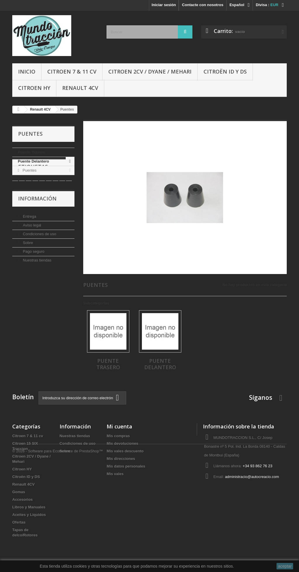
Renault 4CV (80, 87)
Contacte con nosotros (202, 5)
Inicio (26, 71)
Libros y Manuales (28, 507)
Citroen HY (34, 87)
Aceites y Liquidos (29, 514)
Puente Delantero (33, 161)
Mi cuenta (119, 426)
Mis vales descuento (125, 451)
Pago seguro (33, 283)
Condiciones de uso (39, 265)
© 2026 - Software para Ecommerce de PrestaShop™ (57, 556)
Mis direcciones (121, 458)
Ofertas (19, 522)
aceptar (285, 566)
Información (37, 232)
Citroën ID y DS (225, 71)
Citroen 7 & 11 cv (71, 71)
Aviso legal (31, 256)
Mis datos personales (126, 466)
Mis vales (115, 474)
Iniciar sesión (164, 5)
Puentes (29, 170)
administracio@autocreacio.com (252, 477)
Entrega (29, 248)
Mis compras (118, 436)
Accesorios (22, 499)
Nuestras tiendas (36, 292)
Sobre (27, 274)
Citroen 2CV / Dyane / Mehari (150, 71)
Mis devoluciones (122, 443)
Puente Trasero (31, 152)
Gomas (18, 492)
